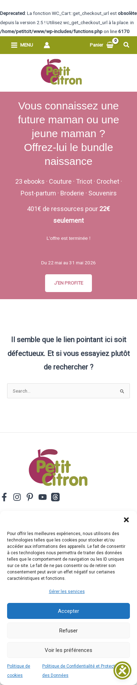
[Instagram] (17, 497)
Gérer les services (67, 591)
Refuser (68, 630)
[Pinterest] (30, 497)
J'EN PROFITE (68, 283)
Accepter (68, 611)
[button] (126, 519)
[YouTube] (42, 497)
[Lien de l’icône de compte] (47, 45)
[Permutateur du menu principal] (22, 45)
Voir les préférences (68, 650)
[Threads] (55, 497)
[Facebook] (4, 497)
